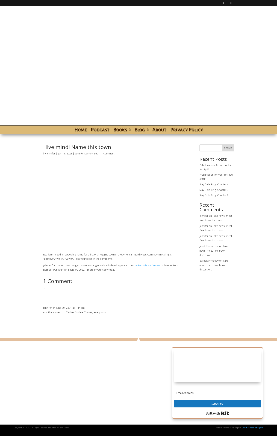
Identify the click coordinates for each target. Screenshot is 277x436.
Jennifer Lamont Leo (86, 153)
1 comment (107, 153)
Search (228, 148)
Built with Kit (217, 413)
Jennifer (50, 153)
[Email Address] (217, 393)
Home (80, 130)
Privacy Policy (186, 130)
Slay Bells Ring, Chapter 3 (213, 189)
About (159, 130)
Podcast (100, 130)
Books (120, 130)
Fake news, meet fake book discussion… (213, 250)
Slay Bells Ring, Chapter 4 (213, 184)
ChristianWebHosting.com (252, 427)
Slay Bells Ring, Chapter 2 (213, 195)
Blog (139, 130)
